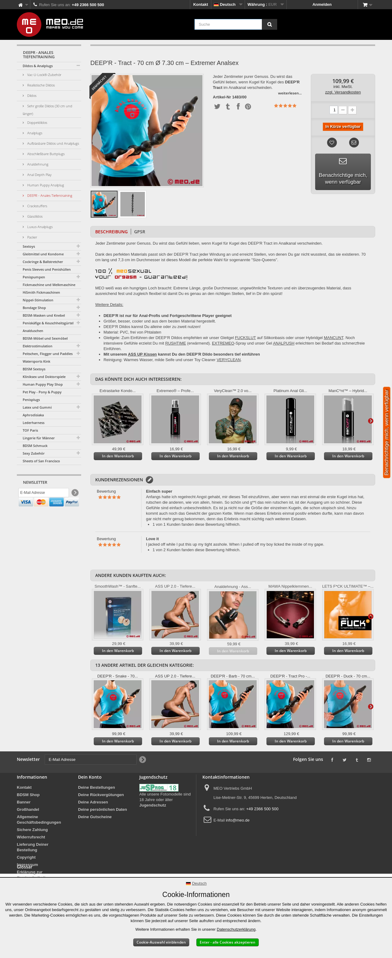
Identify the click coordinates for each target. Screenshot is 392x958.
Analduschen (33, 330)
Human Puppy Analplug (45, 185)
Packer (31, 237)
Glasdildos (34, 216)
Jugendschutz (152, 805)
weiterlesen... (290, 93)
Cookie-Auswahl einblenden (161, 942)
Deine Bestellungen (96, 787)
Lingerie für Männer (39, 438)
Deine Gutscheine (95, 817)
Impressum (27, 864)
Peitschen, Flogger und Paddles (48, 353)
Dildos (31, 95)
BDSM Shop (28, 794)
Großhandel (28, 809)
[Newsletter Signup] (74, 494)
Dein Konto (90, 777)
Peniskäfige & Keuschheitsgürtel (48, 323)
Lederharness (33, 422)
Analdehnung (37, 164)
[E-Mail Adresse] (43, 493)
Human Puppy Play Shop (43, 384)
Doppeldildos (36, 122)
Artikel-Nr (222, 97)
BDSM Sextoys (34, 369)
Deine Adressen (93, 802)
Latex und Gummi (37, 407)
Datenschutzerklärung (236, 929)
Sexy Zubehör (34, 453)
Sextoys (29, 246)
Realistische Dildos (40, 85)
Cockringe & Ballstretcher (43, 261)
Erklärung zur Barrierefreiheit (31, 875)
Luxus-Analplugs (39, 226)
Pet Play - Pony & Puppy (42, 392)
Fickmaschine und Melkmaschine (49, 284)
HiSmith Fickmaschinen (41, 292)
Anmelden (322, 4)
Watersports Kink (36, 361)
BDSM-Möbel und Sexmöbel (45, 338)
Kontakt (200, 4)
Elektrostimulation (37, 346)
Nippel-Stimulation (38, 300)
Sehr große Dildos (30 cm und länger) (47, 110)
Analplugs (34, 133)
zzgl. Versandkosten (343, 92)
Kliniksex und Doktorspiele (44, 376)
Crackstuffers (36, 206)
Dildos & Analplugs (38, 65)
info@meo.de (238, 820)
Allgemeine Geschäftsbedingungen (39, 820)
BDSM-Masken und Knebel (44, 315)
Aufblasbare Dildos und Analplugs (52, 143)
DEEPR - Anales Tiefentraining (49, 195)
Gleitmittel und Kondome (43, 254)
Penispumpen (34, 277)
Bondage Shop (34, 307)
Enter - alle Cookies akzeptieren (227, 942)
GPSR (139, 232)
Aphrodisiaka (33, 415)
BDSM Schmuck (35, 445)
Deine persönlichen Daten (102, 809)
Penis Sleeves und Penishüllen (47, 269)
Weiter (371, 421)
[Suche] (269, 24)
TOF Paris (30, 430)
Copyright (26, 857)
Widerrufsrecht (31, 837)
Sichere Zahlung (32, 829)
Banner (24, 802)
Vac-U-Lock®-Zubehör (43, 74)
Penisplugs (31, 399)
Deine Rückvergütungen (101, 794)
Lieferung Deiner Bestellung (32, 847)
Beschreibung (111, 232)
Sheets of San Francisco (41, 461)
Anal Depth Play (38, 174)
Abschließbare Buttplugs (45, 153)
